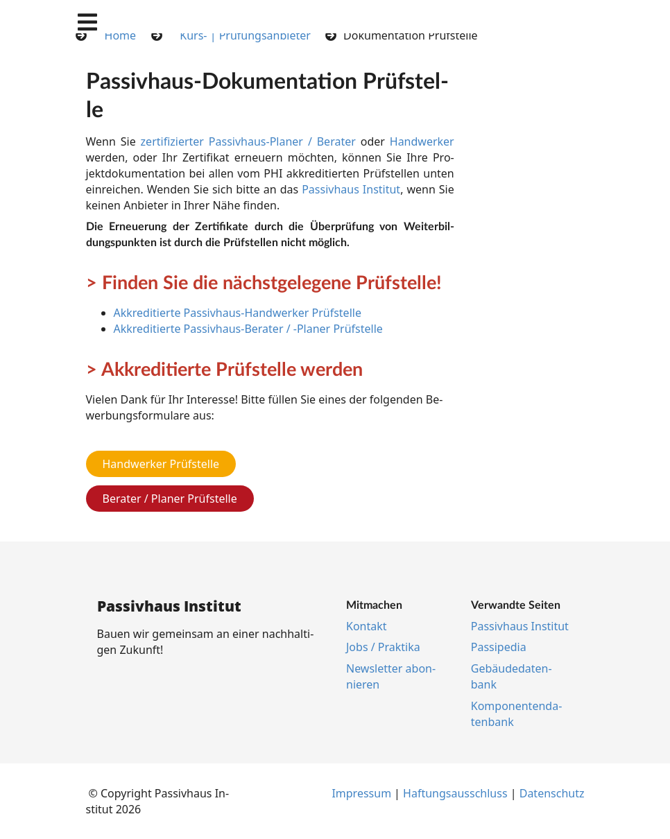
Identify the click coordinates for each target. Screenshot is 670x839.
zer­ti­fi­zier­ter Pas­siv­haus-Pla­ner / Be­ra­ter (248, 141)
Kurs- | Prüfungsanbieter (245, 35)
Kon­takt (366, 626)
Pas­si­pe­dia (498, 647)
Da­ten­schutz (552, 793)
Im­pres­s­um (361, 793)
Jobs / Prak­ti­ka (383, 647)
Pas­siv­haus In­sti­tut (351, 189)
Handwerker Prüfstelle (161, 464)
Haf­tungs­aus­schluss (455, 793)
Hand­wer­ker (422, 141)
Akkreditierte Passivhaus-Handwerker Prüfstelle (237, 312)
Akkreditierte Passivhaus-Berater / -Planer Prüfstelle (248, 328)
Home (121, 35)
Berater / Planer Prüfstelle (170, 498)
